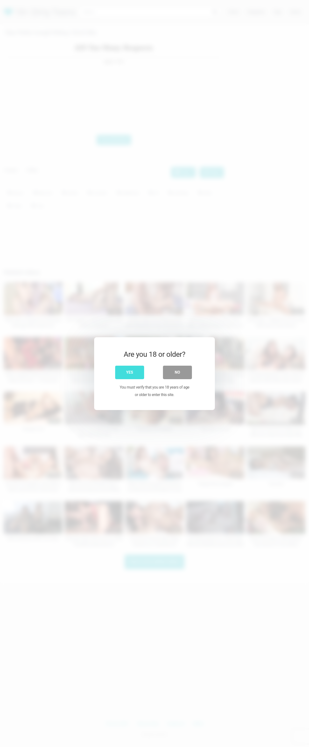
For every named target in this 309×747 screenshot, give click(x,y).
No (177, 372)
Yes (129, 372)
